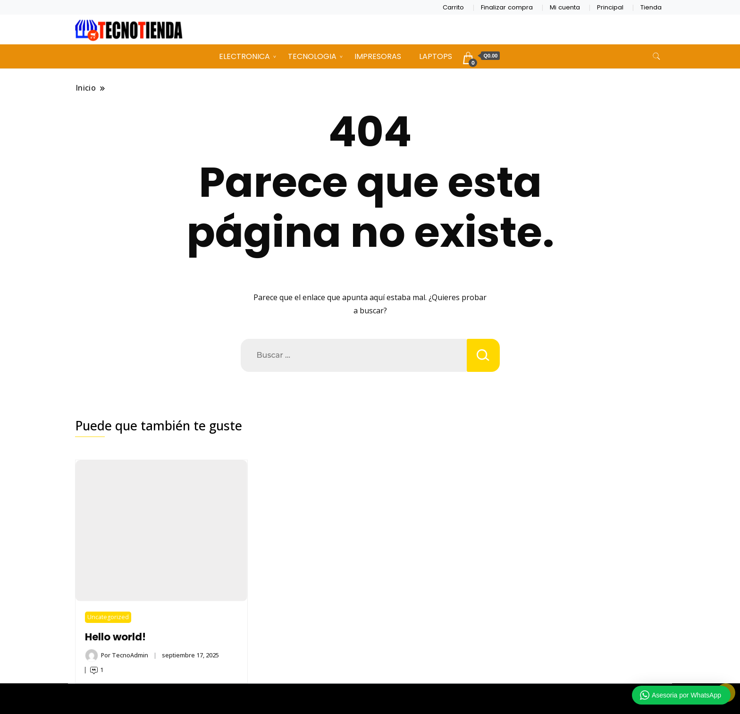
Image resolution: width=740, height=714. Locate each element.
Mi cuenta (565, 7)
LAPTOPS (435, 56)
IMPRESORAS (377, 56)
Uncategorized (108, 617)
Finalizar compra (507, 7)
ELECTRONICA (244, 56)
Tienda (651, 7)
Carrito (453, 7)
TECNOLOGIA (312, 56)
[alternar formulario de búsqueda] (656, 56)
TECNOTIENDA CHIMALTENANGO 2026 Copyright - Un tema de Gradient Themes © (370, 699)
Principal (610, 7)
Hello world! (115, 637)
